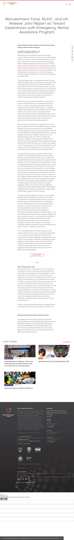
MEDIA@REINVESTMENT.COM (30, 52)
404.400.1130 (51, 427)
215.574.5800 (51, 442)
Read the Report (37, 255)
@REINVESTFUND (30, 482)
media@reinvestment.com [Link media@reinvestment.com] (46, 306)
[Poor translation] (5, 499)
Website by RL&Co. (21, 468)
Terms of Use (20, 443)
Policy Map (49, 416)
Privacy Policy (27, 443)
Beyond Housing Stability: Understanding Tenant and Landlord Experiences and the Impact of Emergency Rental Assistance (37, 66)
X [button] (60, 538)
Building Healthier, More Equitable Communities (57, 412)
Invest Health (50, 414)
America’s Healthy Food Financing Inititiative (56, 410)
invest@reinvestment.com (23, 439)
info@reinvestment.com (25, 436)
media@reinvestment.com (34, 441)
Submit (69, 475)
